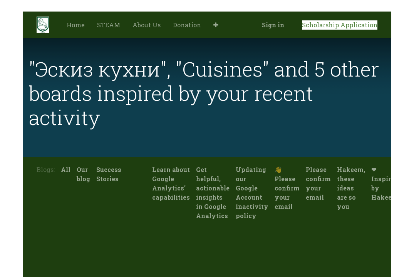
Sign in (273, 25)
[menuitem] (75, 25)
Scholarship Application (339, 25)
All (65, 169)
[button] (216, 25)
